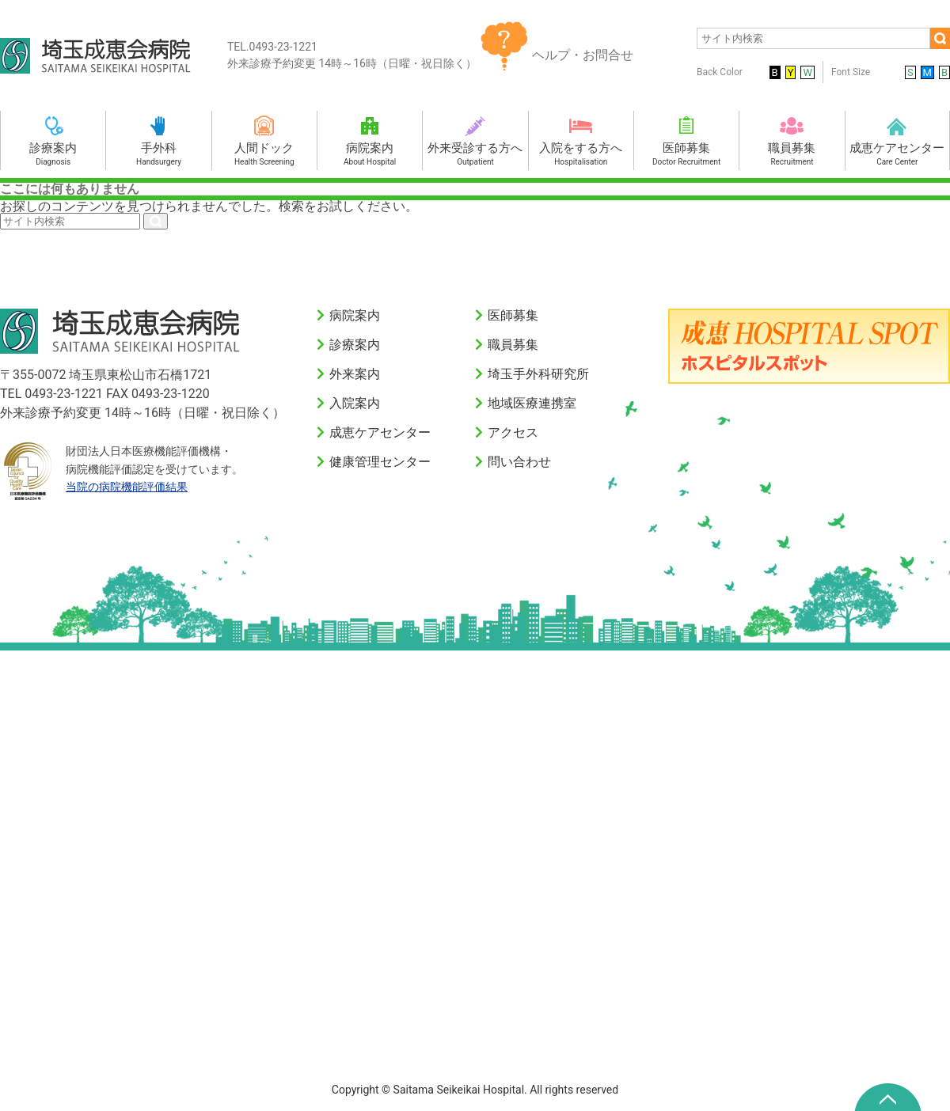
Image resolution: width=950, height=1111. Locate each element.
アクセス (513, 432)
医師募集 (513, 315)
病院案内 (354, 315)
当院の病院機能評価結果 (127, 486)
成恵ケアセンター (380, 432)
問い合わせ (519, 461)
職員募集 (513, 344)
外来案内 (354, 374)
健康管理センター (380, 461)
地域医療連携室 (532, 403)
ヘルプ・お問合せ (582, 55)
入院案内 (354, 403)
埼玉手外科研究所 (538, 374)
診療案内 (354, 344)
